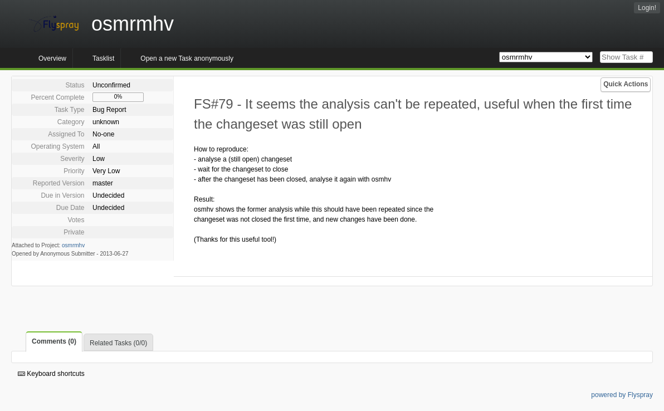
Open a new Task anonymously (186, 58)
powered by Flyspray (622, 395)
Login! (647, 8)
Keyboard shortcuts (51, 374)
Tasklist (103, 58)
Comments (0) (54, 341)
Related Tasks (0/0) (118, 343)
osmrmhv (73, 245)
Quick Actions (625, 84)
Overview (52, 58)
